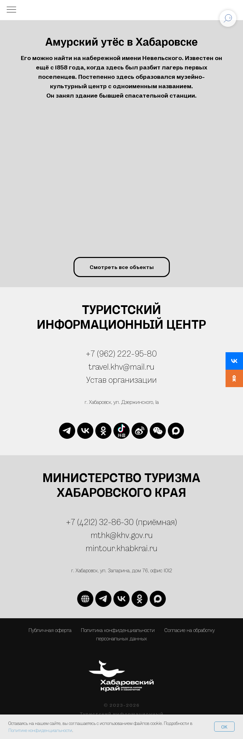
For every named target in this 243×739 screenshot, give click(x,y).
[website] (121, 431)
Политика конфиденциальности (118, 630)
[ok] (103, 431)
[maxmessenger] (176, 431)
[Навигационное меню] (11, 10)
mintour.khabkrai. (117, 548)
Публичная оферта (50, 630)
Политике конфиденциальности (40, 730)
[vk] (85, 431)
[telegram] (67, 431)
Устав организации (121, 379)
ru (153, 548)
